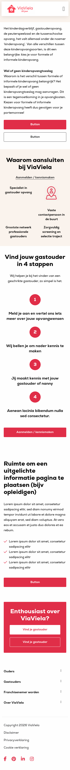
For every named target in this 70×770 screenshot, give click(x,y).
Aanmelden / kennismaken (35, 177)
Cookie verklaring (16, 747)
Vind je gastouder (35, 629)
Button (35, 124)
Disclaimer (11, 733)
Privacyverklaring (16, 740)
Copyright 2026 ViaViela (21, 725)
